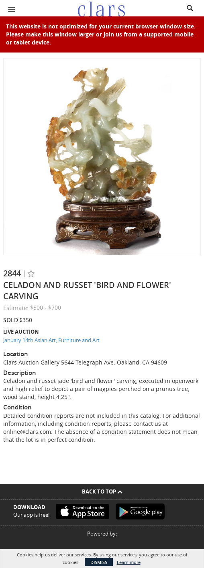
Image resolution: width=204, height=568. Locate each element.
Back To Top (102, 491)
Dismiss (98, 562)
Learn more (129, 562)
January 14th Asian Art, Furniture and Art (51, 340)
